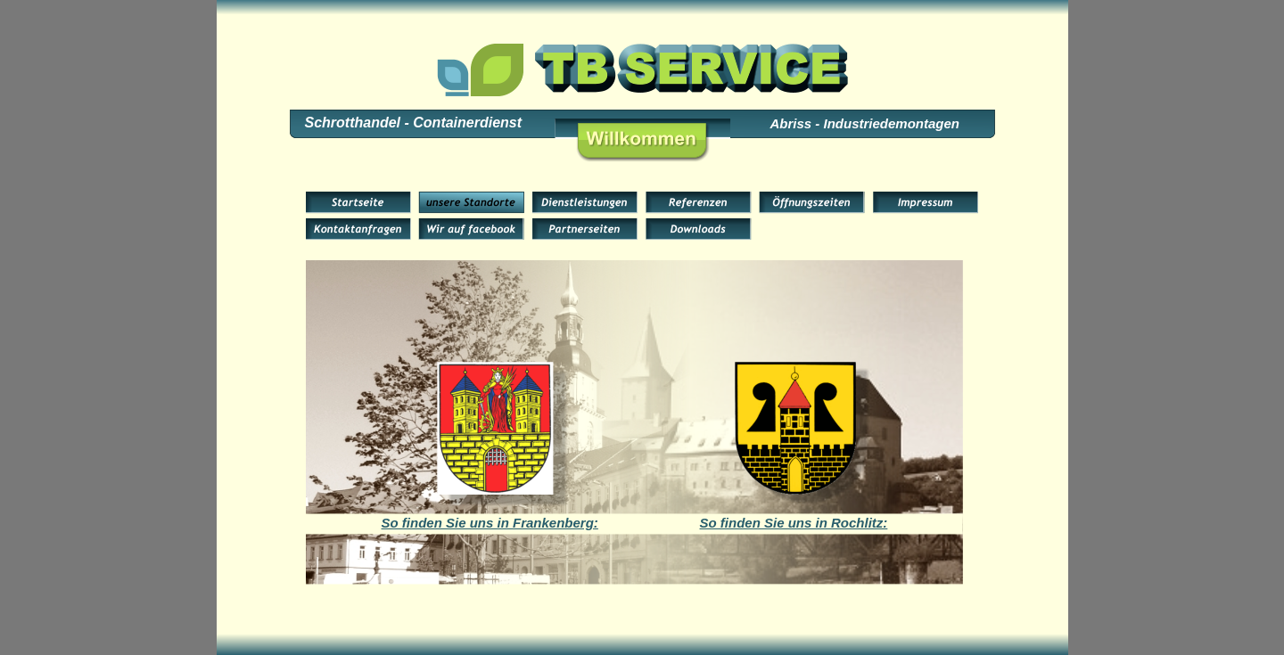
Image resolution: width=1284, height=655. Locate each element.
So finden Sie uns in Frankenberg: (490, 522)
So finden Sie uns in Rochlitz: (794, 522)
